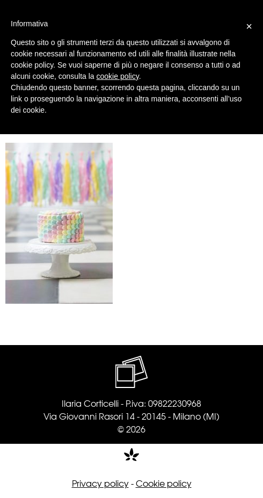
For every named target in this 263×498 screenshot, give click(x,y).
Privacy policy (100, 483)
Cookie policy (164, 483)
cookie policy (118, 76)
